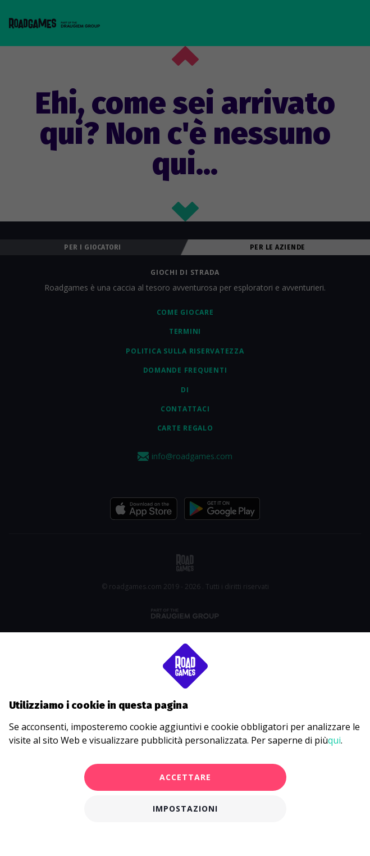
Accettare (185, 777)
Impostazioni (185, 808)
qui (334, 740)
